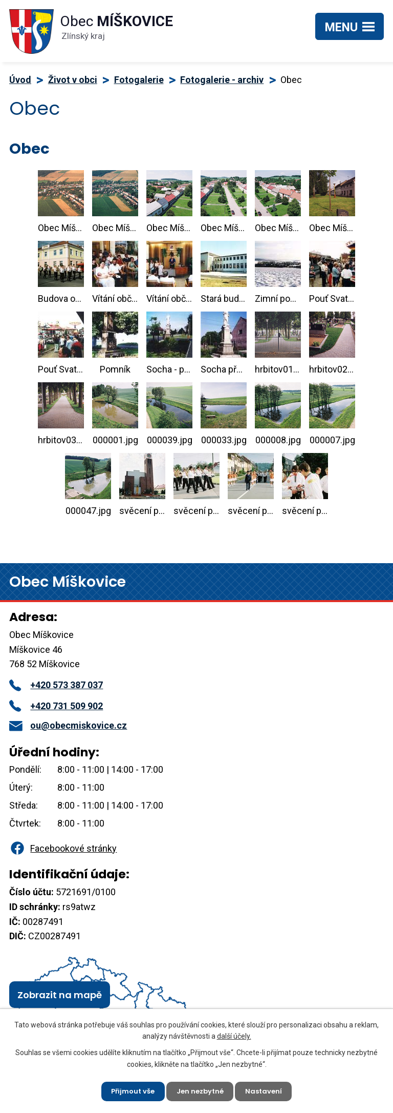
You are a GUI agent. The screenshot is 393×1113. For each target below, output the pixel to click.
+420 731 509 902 (56, 705)
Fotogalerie (139, 79)
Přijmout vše (129, 1090)
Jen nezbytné (201, 1090)
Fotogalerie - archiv (222, 79)
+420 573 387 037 (56, 684)
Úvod (20, 79)
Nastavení (268, 1090)
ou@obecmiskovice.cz (68, 725)
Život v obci (72, 79)
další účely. (234, 1033)
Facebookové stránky (63, 848)
